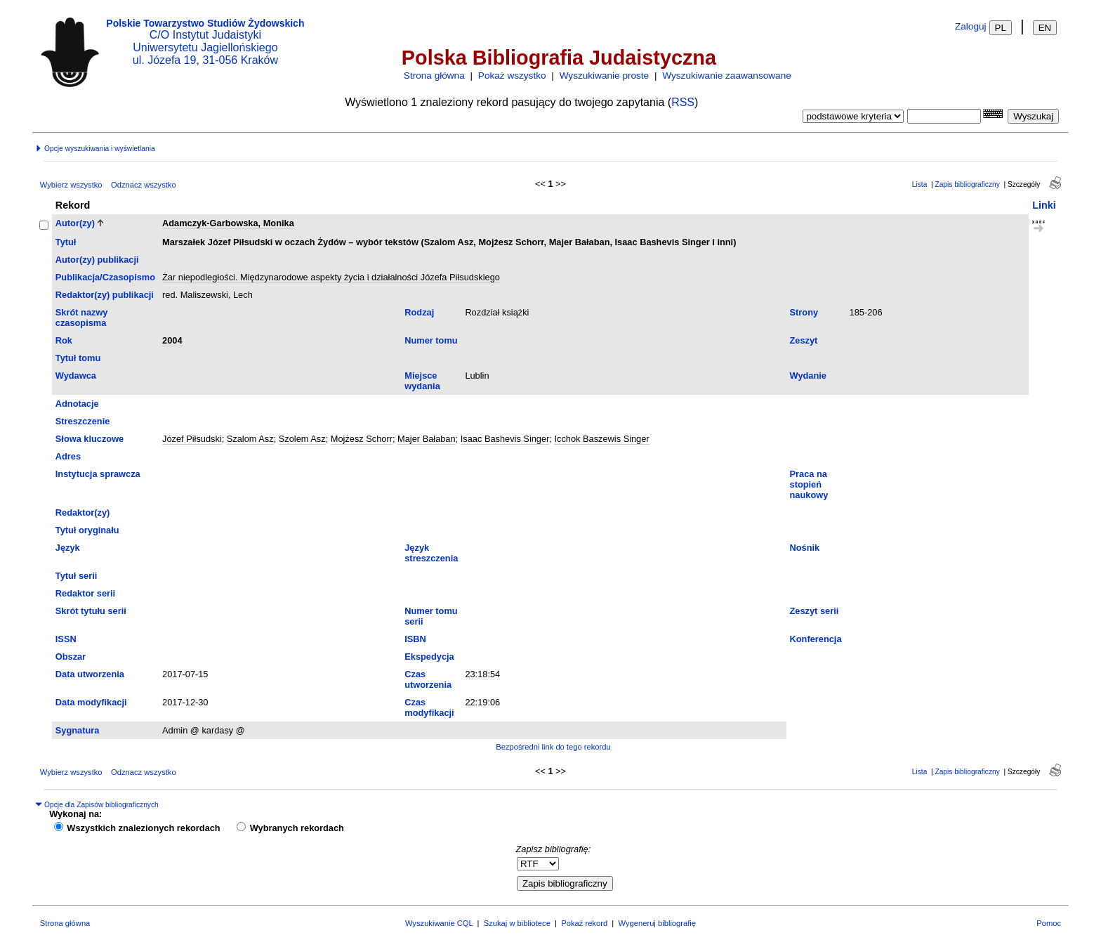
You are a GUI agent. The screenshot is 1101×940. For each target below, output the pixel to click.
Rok (63, 340)
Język (67, 547)
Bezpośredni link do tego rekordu (553, 747)
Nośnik (805, 547)
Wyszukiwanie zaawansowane (726, 75)
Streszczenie (82, 421)
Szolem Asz (302, 438)
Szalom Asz (250, 438)
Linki (1044, 205)
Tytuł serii (76, 575)
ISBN (415, 639)
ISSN (66, 639)
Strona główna (434, 75)
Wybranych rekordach (297, 828)
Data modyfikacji (91, 702)
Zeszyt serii (814, 611)
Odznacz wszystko (143, 185)
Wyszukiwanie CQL (439, 923)
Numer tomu (430, 340)
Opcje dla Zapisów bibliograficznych (97, 805)
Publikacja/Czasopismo (105, 277)
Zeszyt (804, 340)
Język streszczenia (431, 552)
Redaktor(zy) (82, 512)
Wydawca (75, 375)
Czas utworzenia (427, 679)
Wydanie (808, 375)
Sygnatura (77, 730)
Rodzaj (419, 312)
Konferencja (816, 639)
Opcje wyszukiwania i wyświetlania (94, 148)
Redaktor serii (85, 593)
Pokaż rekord (584, 923)
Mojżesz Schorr (362, 438)
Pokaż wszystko (512, 75)
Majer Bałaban (426, 438)
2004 (172, 340)
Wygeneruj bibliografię (657, 923)
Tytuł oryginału (87, 530)
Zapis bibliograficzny (967, 184)
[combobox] (944, 116)
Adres (68, 456)
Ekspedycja (429, 656)
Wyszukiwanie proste (605, 75)
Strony (804, 312)
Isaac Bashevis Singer (505, 438)
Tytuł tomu (77, 358)
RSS (682, 102)
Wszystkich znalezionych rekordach (143, 828)
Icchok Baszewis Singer (601, 438)
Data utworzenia (89, 674)
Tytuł (66, 242)
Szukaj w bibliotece (517, 923)
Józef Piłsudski (192, 438)
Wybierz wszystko (71, 185)
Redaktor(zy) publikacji (104, 294)
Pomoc (1048, 923)
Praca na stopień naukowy (809, 484)
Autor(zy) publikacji (97, 259)
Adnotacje (77, 403)
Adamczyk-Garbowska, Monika (228, 223)
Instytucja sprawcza (97, 474)
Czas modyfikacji (429, 707)
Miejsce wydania (422, 380)
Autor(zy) (75, 223)
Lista (920, 184)
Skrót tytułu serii (90, 611)
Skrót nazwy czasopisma (81, 317)
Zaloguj (971, 26)
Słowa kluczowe (89, 438)
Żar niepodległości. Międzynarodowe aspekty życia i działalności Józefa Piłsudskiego (331, 277)
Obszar (70, 656)
